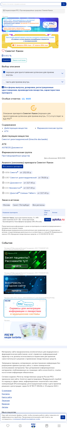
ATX (6, 131)
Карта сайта (7, 397)
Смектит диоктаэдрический (23, 177)
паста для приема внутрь (17, 82)
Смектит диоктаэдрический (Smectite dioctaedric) (25, 139)
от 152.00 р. (25, 172)
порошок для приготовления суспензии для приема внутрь (30, 73)
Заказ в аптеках (19, 60)
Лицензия (6, 400)
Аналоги (6, 60)
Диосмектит (16, 182)
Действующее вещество (15, 128)
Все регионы (39, 205)
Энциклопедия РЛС (11, 10)
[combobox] (31, 4)
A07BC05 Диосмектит (12, 147)
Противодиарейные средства (30, 10)
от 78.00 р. (43, 177)
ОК (63, 417)
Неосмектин (15, 188)
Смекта (14, 172)
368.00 (47, 220)
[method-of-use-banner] (30, 24)
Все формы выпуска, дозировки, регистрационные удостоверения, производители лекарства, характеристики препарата (31, 90)
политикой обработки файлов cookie (26, 419)
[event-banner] (25, 308)
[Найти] (63, 4)
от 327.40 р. (29, 182)
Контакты (6, 394)
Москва (6, 205)
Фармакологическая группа (49, 128)
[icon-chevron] (62, 73)
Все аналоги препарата (12, 166)
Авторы (5, 407)
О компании (6, 390)
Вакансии (6, 404)
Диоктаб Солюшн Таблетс (23, 193)
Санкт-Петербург (21, 205)
